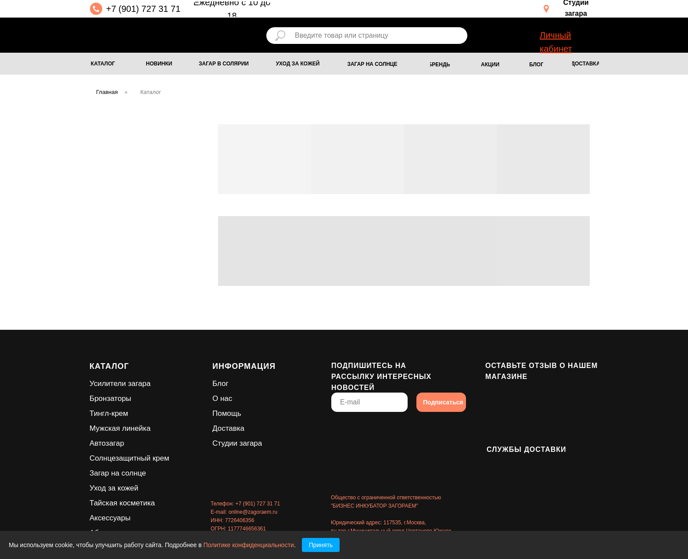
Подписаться (443, 402)
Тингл (99, 413)
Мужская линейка (120, 428)
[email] (369, 402)
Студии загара (237, 443)
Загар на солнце (118, 473)
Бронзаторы (110, 398)
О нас (222, 398)
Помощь (226, 413)
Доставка (228, 428)
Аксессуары (110, 518)
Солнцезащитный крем (129, 458)
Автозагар (107, 443)
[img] (146, 34)
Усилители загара (120, 383)
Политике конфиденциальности (249, 544)
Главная (107, 92)
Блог (220, 383)
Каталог (150, 92)
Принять (321, 544)
